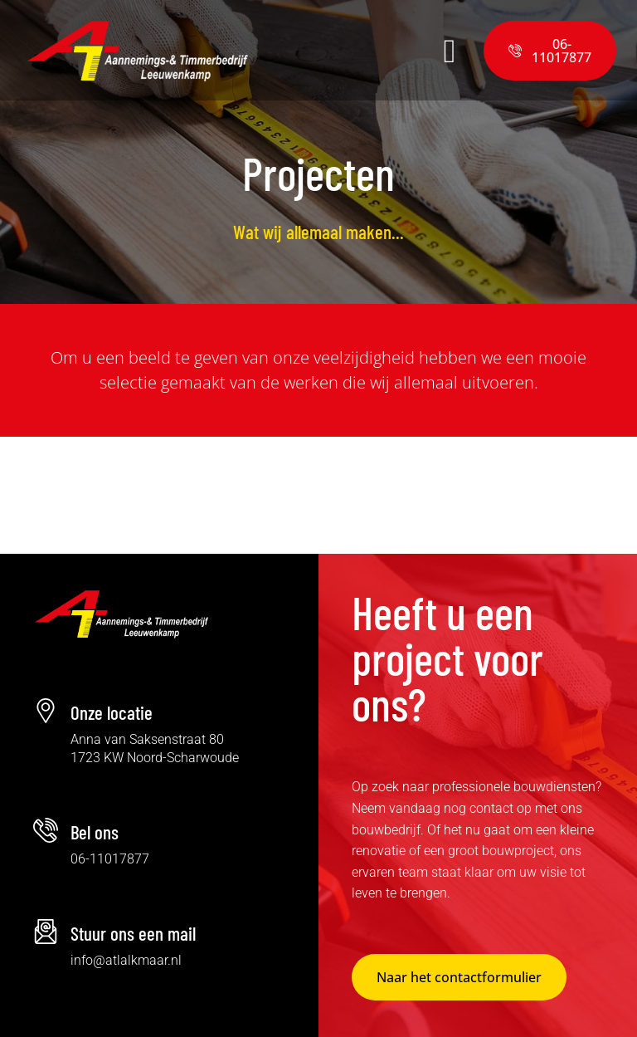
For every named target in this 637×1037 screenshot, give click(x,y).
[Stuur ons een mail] (45, 931)
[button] (366, 51)
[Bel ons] (45, 830)
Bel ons (95, 832)
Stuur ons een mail (133, 933)
